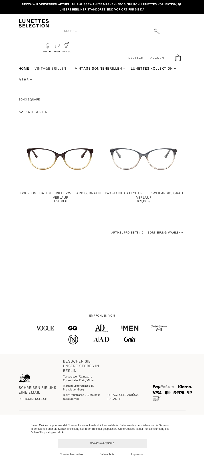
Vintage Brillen (52, 68)
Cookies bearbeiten (71, 454)
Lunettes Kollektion (153, 68)
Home (24, 68)
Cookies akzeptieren (102, 443)
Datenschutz (106, 454)
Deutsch (135, 58)
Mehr (25, 79)
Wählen (165, 232)
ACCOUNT (158, 58)
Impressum (137, 454)
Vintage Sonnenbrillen (100, 68)
